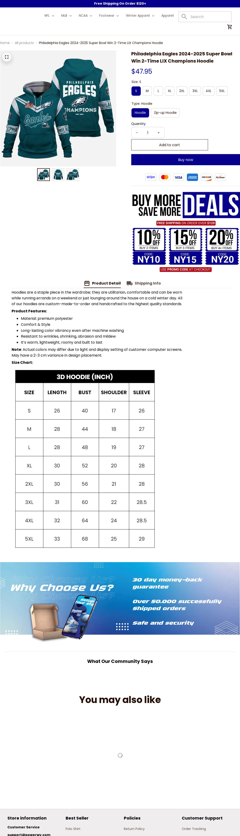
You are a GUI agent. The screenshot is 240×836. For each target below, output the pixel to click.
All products (24, 43)
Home (5, 43)
